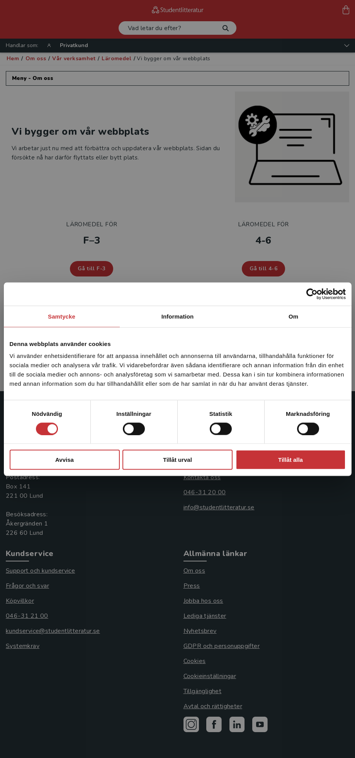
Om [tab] (293, 316)
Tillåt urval (177, 459)
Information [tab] (177, 316)
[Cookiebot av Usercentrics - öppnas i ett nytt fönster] (312, 294)
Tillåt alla (290, 459)
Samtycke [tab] (61, 316)
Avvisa (64, 459)
